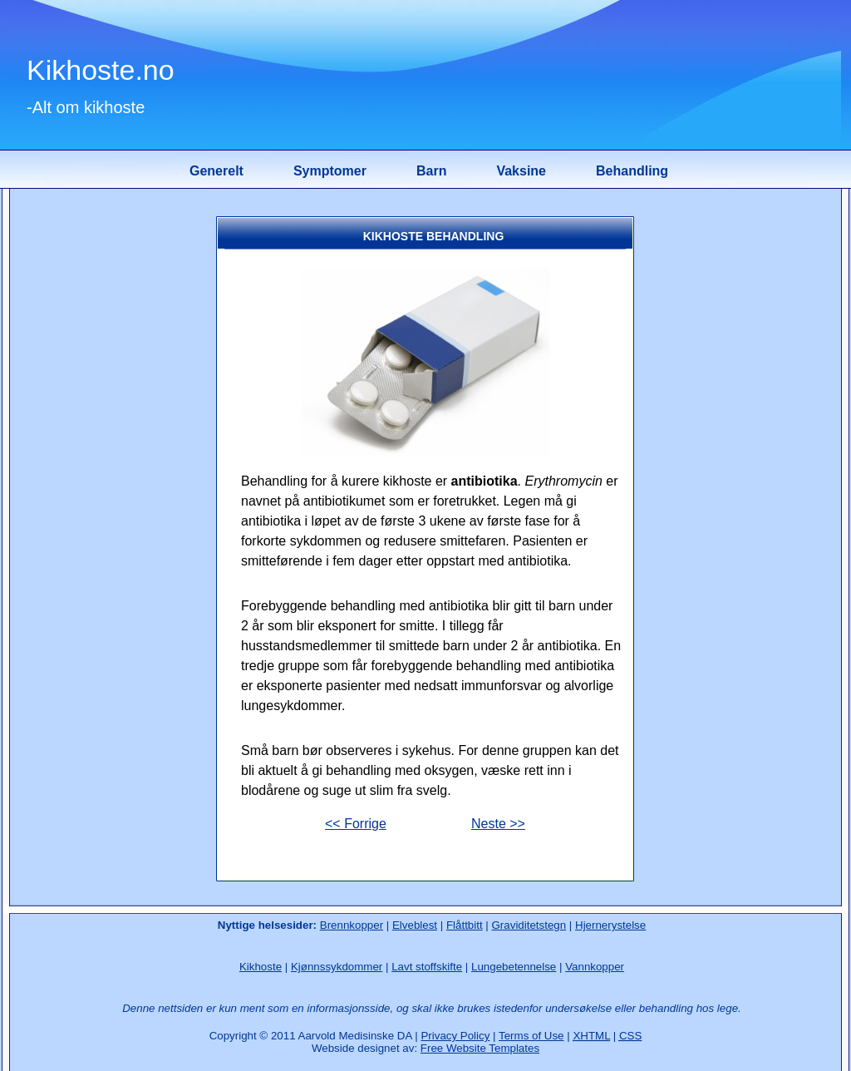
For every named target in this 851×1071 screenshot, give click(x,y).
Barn (431, 171)
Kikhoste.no (101, 70)
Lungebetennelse (513, 966)
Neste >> (498, 824)
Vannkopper (594, 966)
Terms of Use (531, 1035)
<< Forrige (355, 824)
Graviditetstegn (529, 925)
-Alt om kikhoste (86, 107)
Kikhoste (260, 966)
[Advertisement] (113, 464)
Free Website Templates (480, 1048)
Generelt (216, 171)
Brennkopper (351, 925)
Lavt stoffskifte (426, 966)
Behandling (632, 171)
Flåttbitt (464, 925)
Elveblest (414, 925)
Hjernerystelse (610, 925)
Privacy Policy (455, 1035)
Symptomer (329, 171)
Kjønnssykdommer (336, 966)
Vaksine (521, 171)
